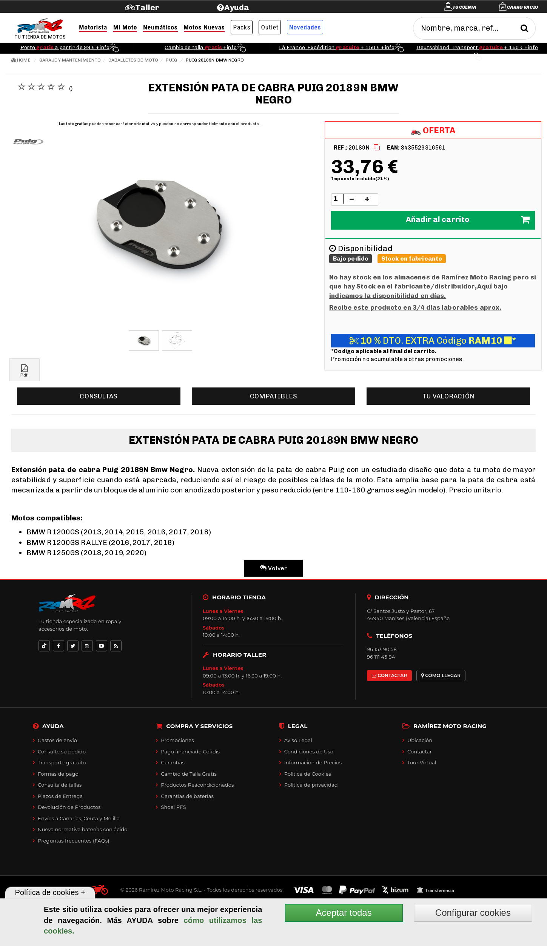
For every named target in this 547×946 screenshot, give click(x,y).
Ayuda (237, 7)
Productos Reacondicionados (197, 785)
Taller (147, 7)
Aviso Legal (298, 740)
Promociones (177, 740)
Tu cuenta (465, 7)
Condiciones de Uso (308, 751)
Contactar (419, 751)
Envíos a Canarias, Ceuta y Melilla (79, 818)
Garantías (173, 762)
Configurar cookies (473, 912)
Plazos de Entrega (60, 796)
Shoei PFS (173, 807)
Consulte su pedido (62, 751)
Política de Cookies (307, 774)
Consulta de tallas (60, 785)
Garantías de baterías (187, 796)
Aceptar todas (344, 912)
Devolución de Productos (69, 807)
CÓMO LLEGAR (441, 675)
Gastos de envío (57, 740)
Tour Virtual (421, 762)
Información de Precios (313, 762)
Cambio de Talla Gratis (189, 774)
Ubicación (419, 740)
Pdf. (24, 371)
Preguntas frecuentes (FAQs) (73, 841)
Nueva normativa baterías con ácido (82, 829)
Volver (273, 568)
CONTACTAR (389, 675)
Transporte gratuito (62, 762)
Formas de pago (58, 774)
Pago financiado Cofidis (190, 751)
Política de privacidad (311, 785)
